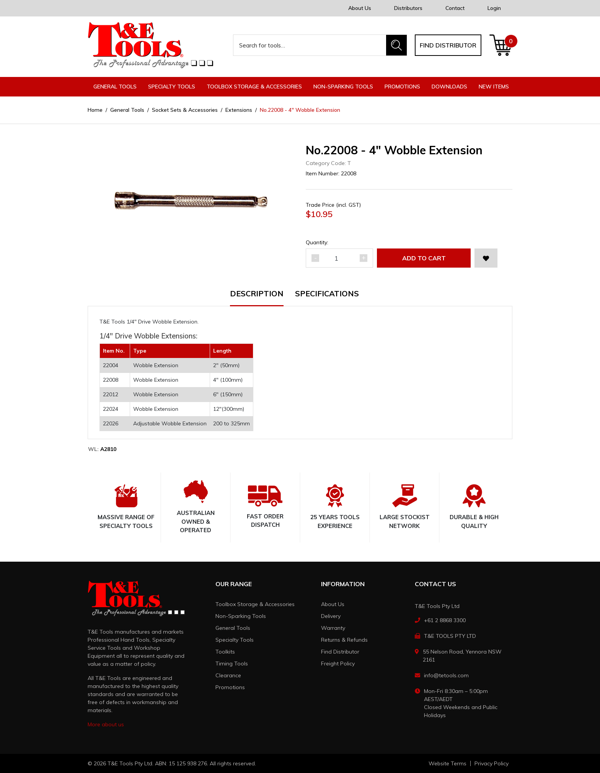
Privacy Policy (491, 763)
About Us (359, 8)
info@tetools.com (446, 675)
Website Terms (447, 763)
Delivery (331, 616)
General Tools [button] (115, 86)
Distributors (408, 8)
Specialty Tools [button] (171, 86)
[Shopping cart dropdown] (500, 45)
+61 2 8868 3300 (445, 620)
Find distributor (448, 45)
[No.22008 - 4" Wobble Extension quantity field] (339, 258)
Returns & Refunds (344, 639)
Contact (455, 8)
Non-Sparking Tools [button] (343, 86)
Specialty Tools (234, 639)
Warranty (333, 627)
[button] (485, 258)
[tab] (262, 298)
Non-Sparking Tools (240, 616)
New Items (494, 86)
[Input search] (309, 45)
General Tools (232, 627)
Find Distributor (340, 651)
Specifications (327, 294)
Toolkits (225, 651)
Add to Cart (424, 258)
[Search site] (396, 45)
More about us (106, 724)
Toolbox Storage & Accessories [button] (254, 86)
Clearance (228, 675)
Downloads (449, 86)
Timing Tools (231, 663)
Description (257, 294)
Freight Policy (338, 663)
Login (494, 8)
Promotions (402, 86)
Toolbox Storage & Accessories (255, 604)
